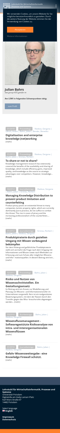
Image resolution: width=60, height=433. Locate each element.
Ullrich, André (12, 131)
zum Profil (12, 106)
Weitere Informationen (17, 36)
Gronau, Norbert (26, 156)
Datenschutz (9, 419)
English (7, 410)
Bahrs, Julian (25, 131)
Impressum (8, 416)
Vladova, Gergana (42, 128)
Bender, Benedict (40, 131)
